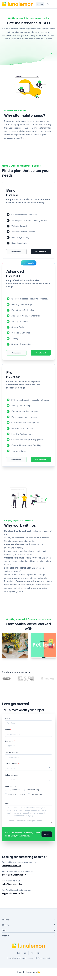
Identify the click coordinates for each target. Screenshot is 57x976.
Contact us (16, 252)
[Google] (31, 953)
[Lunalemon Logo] (18, 4)
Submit (47, 834)
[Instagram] (38, 953)
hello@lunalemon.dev (20, 835)
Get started (40, 252)
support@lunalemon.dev (13, 893)
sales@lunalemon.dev (12, 884)
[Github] (25, 953)
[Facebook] (18, 953)
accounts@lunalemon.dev (14, 874)
